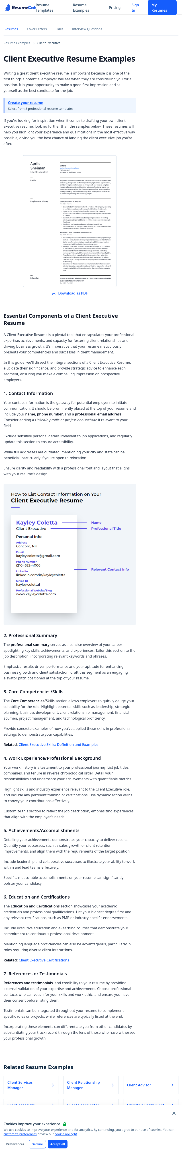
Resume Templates (44, 7)
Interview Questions (87, 29)
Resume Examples (81, 7)
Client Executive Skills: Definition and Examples (58, 744)
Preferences (15, 1144)
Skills (59, 29)
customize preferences (20, 1134)
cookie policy (66, 1134)
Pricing (115, 7)
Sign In (135, 7)
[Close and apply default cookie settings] (174, 1113)
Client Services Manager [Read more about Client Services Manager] (31, 1085)
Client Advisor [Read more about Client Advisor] (151, 1085)
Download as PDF (70, 293)
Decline (37, 1144)
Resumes (11, 29)
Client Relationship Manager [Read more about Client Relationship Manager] (91, 1085)
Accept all (57, 1144)
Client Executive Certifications (44, 960)
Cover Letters (37, 29)
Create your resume (25, 102)
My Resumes (159, 7)
